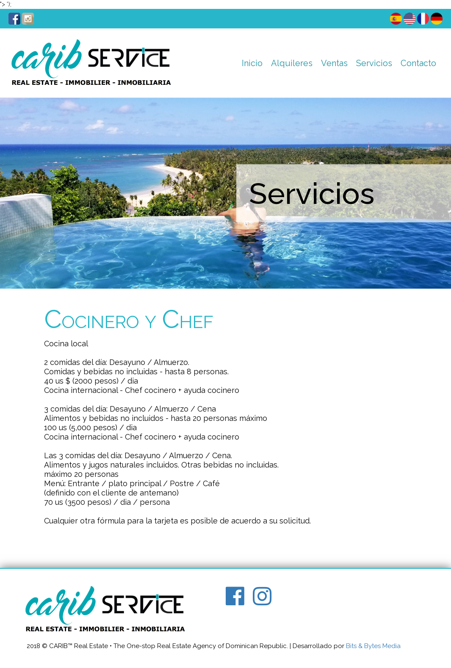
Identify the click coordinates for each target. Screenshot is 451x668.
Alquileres (292, 63)
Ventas (334, 63)
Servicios (374, 63)
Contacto (418, 63)
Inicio (252, 63)
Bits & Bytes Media (373, 646)
